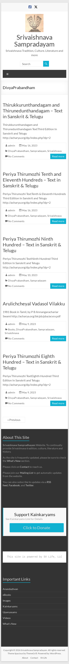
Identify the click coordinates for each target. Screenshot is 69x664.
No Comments (16, 156)
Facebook (14, 485)
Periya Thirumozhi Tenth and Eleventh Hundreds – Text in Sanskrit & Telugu (32, 179)
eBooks (7, 594)
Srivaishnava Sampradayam (34, 40)
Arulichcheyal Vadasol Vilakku (34, 303)
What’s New (14, 460)
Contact (24, 466)
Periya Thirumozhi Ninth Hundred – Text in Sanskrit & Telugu (32, 244)
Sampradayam (38, 150)
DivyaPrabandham (18, 150)
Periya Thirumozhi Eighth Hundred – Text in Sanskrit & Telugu (32, 362)
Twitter (29, 485)
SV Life (43, 657)
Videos (7, 617)
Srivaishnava (54, 150)
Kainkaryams (10, 606)
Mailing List (26, 472)
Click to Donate (36, 527)
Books (11, 329)
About (25, 657)
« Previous (13, 419)
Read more (58, 156)
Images (7, 600)
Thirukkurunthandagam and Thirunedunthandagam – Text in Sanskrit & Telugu (33, 110)
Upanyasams (10, 612)
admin (11, 145)
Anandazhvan (10, 589)
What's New (9, 623)
